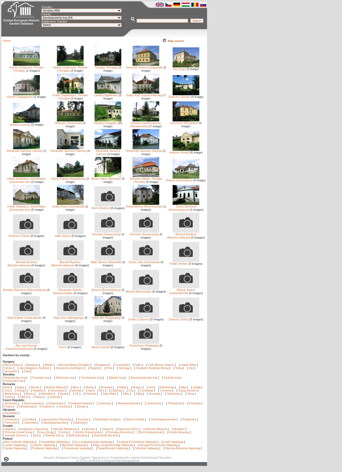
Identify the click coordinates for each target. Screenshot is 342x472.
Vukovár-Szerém (15, 435)
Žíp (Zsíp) (186, 68)
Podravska (189, 419)
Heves (8, 368)
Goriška (29, 419)
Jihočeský (10, 403)
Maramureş (12, 393)
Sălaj (139, 393)
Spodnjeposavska (55, 422)
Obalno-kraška (135, 419)
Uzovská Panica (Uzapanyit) (144, 66)
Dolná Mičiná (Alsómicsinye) (144, 205)
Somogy (124, 368)
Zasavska (79, 422)
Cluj (131, 390)
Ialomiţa (76, 390)
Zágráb (9, 429)
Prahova (91, 393)
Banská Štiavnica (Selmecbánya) (24, 288)
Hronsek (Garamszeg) (106, 233)
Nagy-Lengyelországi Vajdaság (113, 445)
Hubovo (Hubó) (184, 151)
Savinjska (30, 422)
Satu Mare (110, 393)
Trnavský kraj (41, 377)
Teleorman (174, 393)
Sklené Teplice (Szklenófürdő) (184, 290)
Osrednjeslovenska (163, 419)
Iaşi (90, 390)
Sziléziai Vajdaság (146, 448)
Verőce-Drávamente (88, 432)
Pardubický (175, 403)
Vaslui (39, 396)
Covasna (166, 390)
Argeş (21, 387)
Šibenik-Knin (53, 435)
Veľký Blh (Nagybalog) (106, 316)
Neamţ (64, 393)
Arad (7, 387)
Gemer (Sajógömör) (23, 95)
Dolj (151, 387)
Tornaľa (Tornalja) (108, 66)
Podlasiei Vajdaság (44, 448)
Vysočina (64, 406)
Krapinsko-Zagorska (33, 429)
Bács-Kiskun (12, 364)
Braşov (138, 387)
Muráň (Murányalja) (142, 290)
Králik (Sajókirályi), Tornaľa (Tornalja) (70, 95)
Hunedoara (57, 390)
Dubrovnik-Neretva (106, 435)
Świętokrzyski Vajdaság (113, 448)
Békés (49, 364)
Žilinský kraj (117, 377)
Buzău (90, 387)
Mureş (30, 393)
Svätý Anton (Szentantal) (68, 205)
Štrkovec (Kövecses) (69, 122)
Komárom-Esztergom (70, 368)
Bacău (35, 387)
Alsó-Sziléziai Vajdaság (19, 441)
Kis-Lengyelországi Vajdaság (93, 441)
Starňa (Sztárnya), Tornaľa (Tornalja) (26, 67)
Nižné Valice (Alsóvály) (106, 177)
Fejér (137, 364)
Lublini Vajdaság (15, 445)
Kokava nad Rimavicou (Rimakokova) (145, 123)
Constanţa (147, 390)
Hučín (70, 346)
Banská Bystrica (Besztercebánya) (183, 234)
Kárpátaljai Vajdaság (54, 441)
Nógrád (95, 368)
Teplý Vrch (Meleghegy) (68, 316)
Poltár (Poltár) (184, 262)
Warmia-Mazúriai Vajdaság (182, 448)
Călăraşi (117, 390)
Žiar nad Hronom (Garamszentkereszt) (22, 345)
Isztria (64, 432)
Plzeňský (195, 403)
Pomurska (11, 422)
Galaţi (197, 387)
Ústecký (46, 406)
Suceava (155, 393)
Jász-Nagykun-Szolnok (34, 368)
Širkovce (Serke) (184, 95)
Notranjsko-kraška (107, 419)
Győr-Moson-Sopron (160, 364)
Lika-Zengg (46, 432)
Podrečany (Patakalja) (145, 344)
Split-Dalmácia (77, 435)
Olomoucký (154, 403)
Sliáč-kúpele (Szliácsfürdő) (24, 316)
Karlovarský (56, 403)
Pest (109, 368)
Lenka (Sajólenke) (107, 94)
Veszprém (10, 371)
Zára (36, 435)
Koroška (83, 419)
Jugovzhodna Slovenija (56, 419)
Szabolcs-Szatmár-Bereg (152, 368)
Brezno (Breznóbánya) (106, 288)
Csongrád (121, 364)
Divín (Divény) (106, 207)
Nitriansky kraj (65, 377)
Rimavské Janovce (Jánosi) (25, 149)
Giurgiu (21, 390)
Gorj (7, 390)
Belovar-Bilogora (156, 429)
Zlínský (81, 406)
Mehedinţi (47, 393)
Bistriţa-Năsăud (56, 387)
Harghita (38, 390)
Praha (8, 406)
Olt (77, 393)
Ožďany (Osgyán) (107, 122)
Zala (27, 371)
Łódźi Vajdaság (173, 441)
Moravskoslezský (129, 403)
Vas (191, 368)
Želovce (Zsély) (184, 318)
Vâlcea (24, 396)
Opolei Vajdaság (15, 448)
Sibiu (126, 393)
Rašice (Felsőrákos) (182, 179)
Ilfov (102, 390)
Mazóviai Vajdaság (74, 445)
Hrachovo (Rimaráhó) (184, 122)
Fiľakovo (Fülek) (24, 234)
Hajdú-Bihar (188, 364)
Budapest (102, 364)
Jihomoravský (33, 403)
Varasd (106, 429)
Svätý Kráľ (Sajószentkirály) (144, 94)
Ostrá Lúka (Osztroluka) (144, 261)
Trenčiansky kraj (91, 377)
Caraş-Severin (187, 390)
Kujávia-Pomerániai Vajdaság (138, 441)
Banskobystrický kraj (144, 377)
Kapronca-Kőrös (128, 429)
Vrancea (55, 396)
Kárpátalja (11, 413)
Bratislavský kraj (14, 377)
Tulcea (9, 396)
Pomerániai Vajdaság (77, 448)
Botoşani (107, 387)
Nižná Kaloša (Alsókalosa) (68, 177)
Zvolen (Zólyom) (143, 318)
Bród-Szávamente (151, 432)
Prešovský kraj (14, 380)
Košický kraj (172, 377)
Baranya (32, 364)
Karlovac (89, 429)
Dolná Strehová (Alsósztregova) (183, 206)
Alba (184, 387)
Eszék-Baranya (179, 432)
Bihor (76, 387)
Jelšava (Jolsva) (24, 123)
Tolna (178, 368)
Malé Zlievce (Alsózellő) (106, 261)
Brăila (123, 387)
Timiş (191, 393)
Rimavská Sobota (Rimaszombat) (68, 290)
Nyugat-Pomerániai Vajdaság (159, 445)
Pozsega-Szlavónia (120, 432)
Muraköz (179, 429)
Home (6, 40)
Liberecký (105, 403)
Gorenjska (11, 419)
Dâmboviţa (167, 387)
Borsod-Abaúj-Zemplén (74, 364)
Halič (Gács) (69, 234)
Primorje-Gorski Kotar (18, 432)
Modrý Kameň (106, 346)
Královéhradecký (81, 403)
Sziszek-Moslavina (65, 429)
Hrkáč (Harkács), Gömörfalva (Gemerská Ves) (26, 178)
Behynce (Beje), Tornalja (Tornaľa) (146, 178)
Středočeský (27, 406)
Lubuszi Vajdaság (43, 445)
